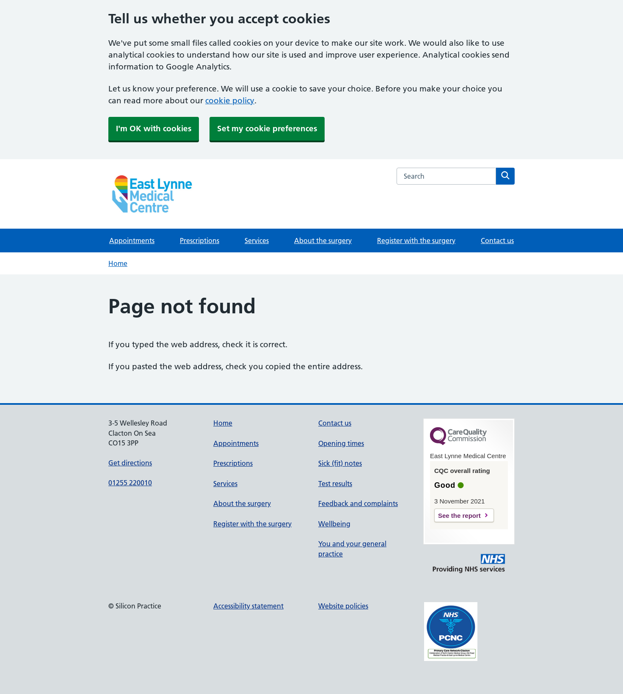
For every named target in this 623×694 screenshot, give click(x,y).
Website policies (343, 606)
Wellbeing (334, 524)
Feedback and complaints (358, 503)
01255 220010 (130, 482)
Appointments (131, 240)
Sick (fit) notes (340, 463)
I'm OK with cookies (153, 128)
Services (257, 240)
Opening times (341, 443)
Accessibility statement (248, 606)
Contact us (497, 240)
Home (117, 263)
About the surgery (323, 240)
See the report (459, 515)
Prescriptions (199, 240)
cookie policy (229, 100)
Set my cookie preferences (267, 128)
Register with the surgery (416, 240)
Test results (335, 483)
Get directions (130, 463)
